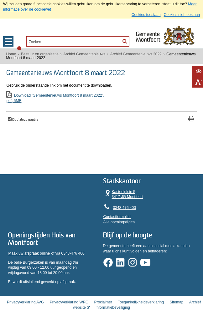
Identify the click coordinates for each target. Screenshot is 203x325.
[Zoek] (125, 41)
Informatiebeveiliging (113, 307)
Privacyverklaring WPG (69, 302)
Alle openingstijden (119, 222)
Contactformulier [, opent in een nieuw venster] (117, 217)
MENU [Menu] (8, 41)
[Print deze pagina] (191, 119)
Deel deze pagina (25, 120)
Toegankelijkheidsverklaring (141, 302)
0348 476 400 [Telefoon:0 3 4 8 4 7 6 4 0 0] (124, 208)
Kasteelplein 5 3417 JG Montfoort (123, 194)
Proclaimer (103, 302)
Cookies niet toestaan (182, 15)
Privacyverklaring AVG (25, 302)
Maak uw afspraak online (29, 253)
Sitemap (176, 302)
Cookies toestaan (146, 15)
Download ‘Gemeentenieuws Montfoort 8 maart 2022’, (101, 98)
